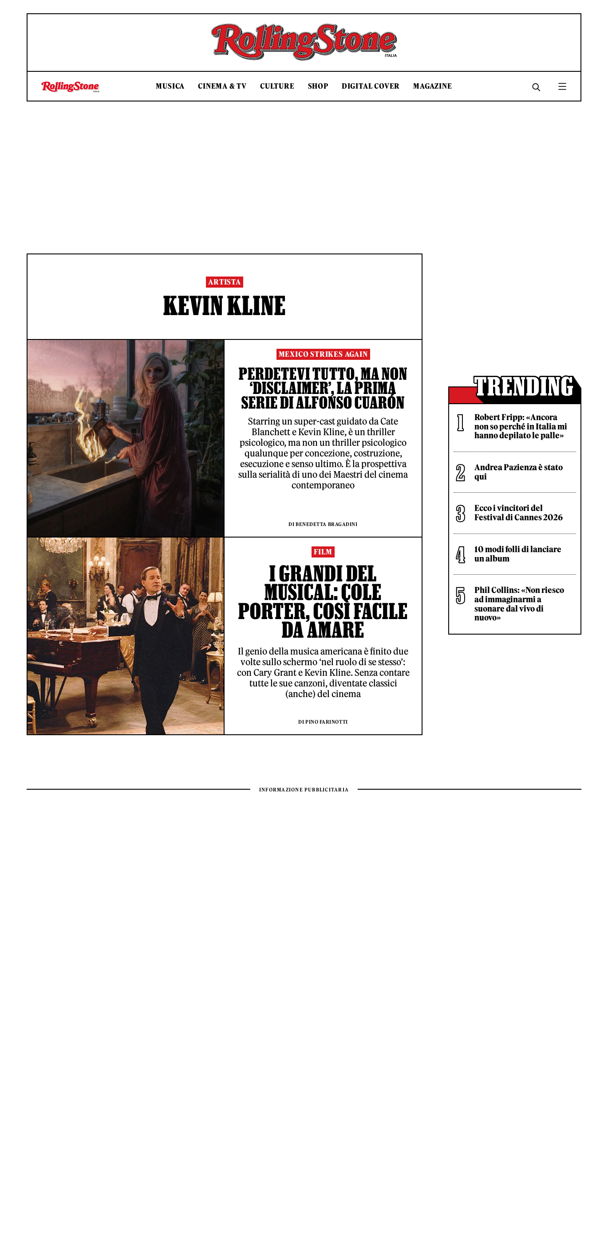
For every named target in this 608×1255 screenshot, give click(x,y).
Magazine (432, 86)
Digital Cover (371, 86)
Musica (170, 86)
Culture (277, 86)
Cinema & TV (222, 86)
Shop (318, 86)
